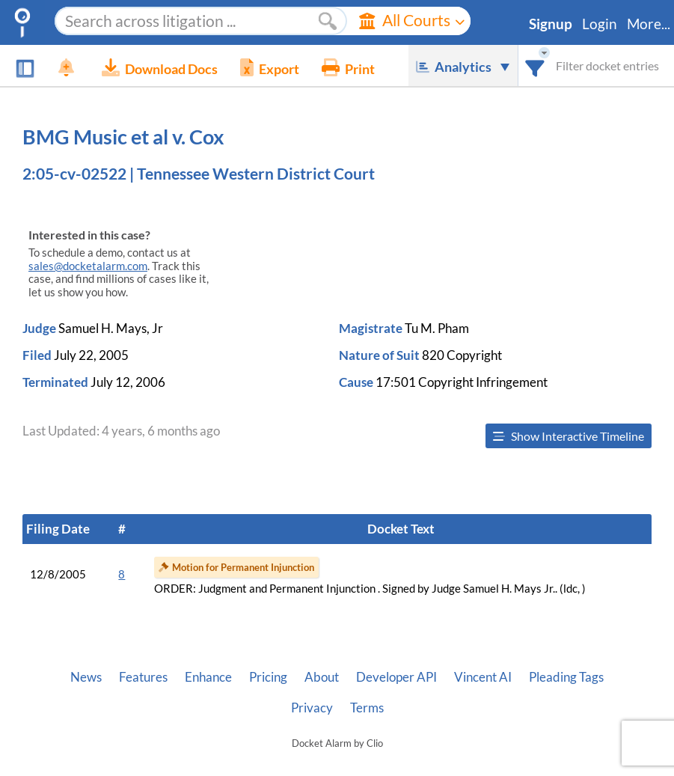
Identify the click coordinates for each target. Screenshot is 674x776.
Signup (550, 24)
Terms (367, 707)
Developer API (396, 677)
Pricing (268, 677)
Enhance (208, 677)
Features (143, 677)
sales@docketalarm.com (87, 266)
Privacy (312, 707)
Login (599, 24)
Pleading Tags (566, 677)
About (321, 677)
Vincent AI (483, 677)
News (86, 677)
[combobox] (535, 65)
